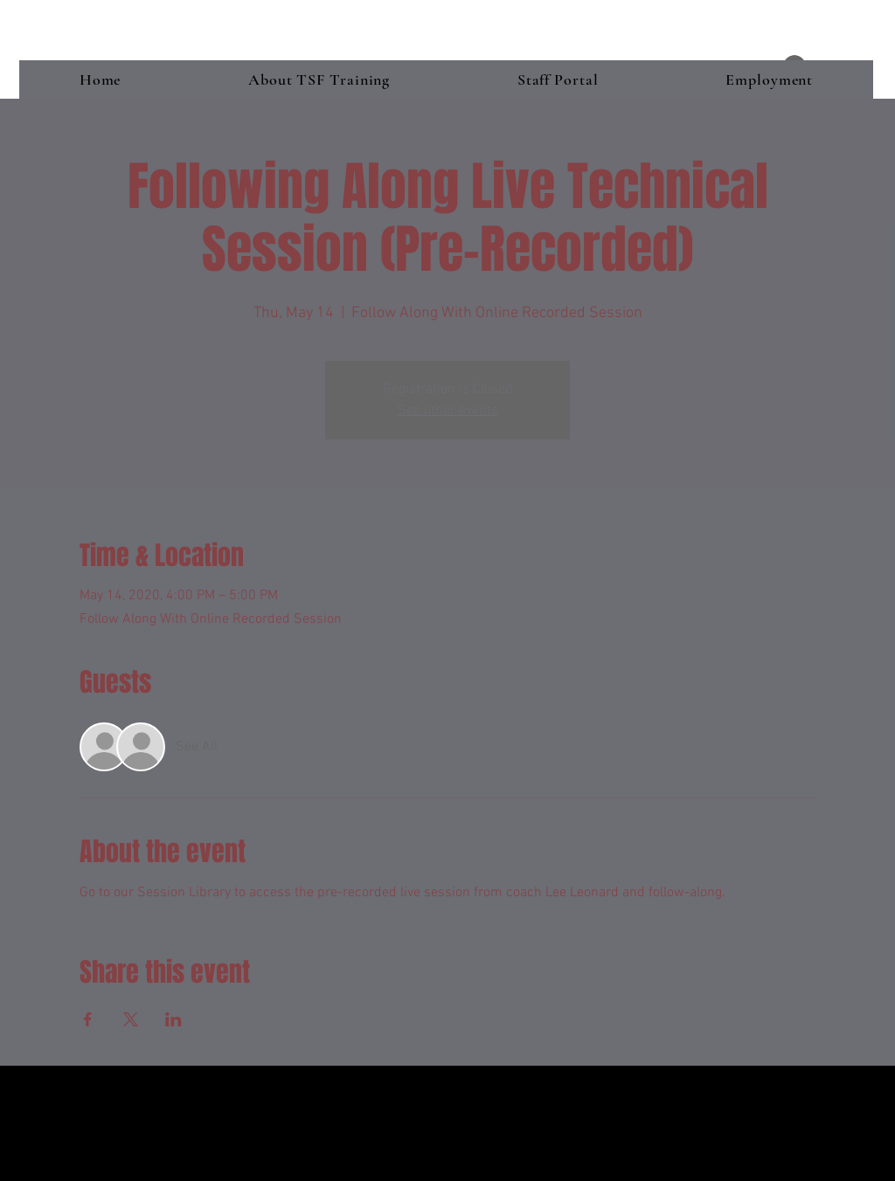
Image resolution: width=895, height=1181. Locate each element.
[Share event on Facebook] (88, 1019)
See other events (448, 410)
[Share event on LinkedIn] (173, 1019)
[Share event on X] (130, 1019)
